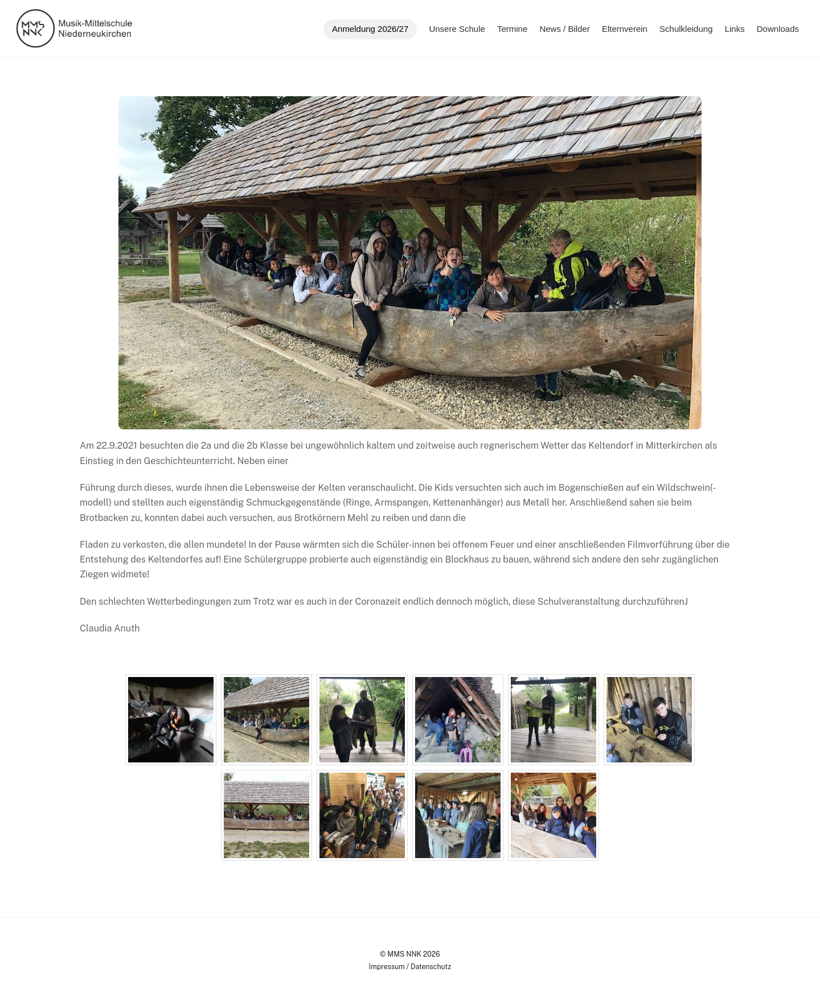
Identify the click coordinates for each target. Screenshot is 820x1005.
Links (735, 29)
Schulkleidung (685, 29)
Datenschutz (431, 966)
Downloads (778, 29)
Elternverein (624, 29)
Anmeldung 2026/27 (370, 29)
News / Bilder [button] (564, 29)
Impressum (387, 966)
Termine (512, 29)
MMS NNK (404, 954)
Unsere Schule (457, 29)
